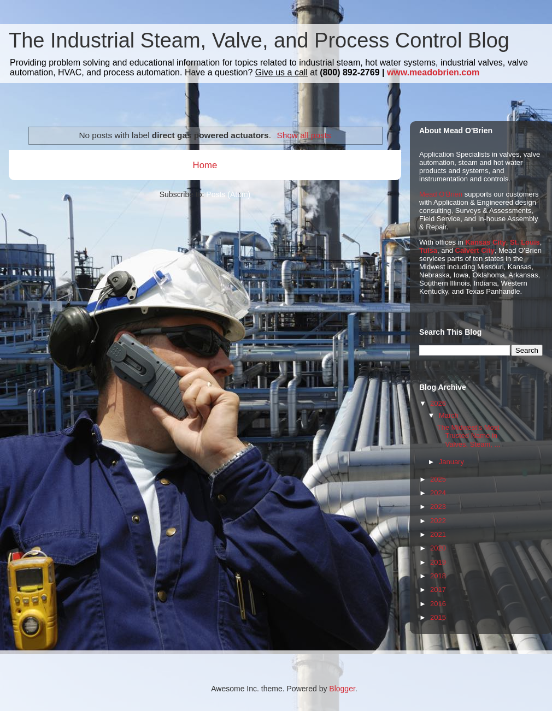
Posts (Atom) (228, 194)
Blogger (342, 688)
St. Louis (525, 242)
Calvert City (475, 250)
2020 (438, 548)
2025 (438, 479)
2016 (438, 604)
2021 (438, 534)
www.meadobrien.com (433, 72)
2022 (438, 521)
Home (205, 165)
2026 (438, 403)
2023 (438, 506)
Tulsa (428, 250)
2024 (438, 493)
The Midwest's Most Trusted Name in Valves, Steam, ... (468, 435)
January (451, 462)
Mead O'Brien (440, 194)
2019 (438, 562)
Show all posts (304, 135)
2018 (438, 576)
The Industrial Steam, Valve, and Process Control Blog (259, 40)
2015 (438, 617)
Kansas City (485, 242)
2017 (438, 589)
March (449, 415)
